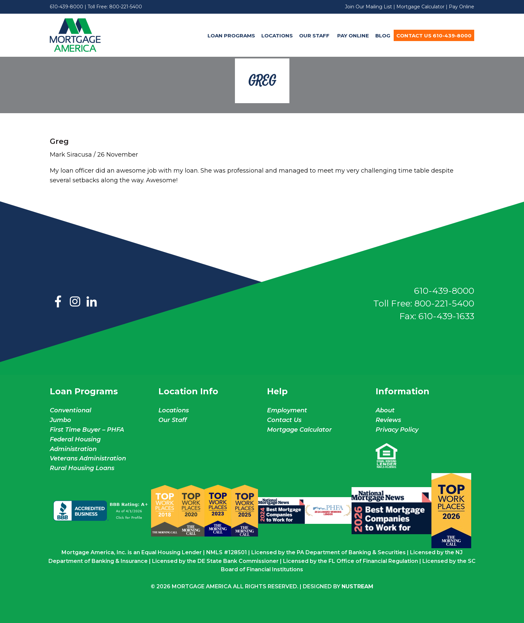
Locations (277, 35)
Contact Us (284, 420)
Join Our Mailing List (368, 7)
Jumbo (60, 420)
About (385, 410)
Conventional (70, 410)
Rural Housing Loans (82, 468)
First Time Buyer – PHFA (87, 429)
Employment (287, 410)
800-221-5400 (125, 7)
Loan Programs (231, 35)
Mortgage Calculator (420, 7)
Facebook (58, 302)
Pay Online (461, 7)
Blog (382, 35)
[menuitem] (231, 35)
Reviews (388, 420)
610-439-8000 (66, 7)
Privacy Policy (397, 429)
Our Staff (315, 35)
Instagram (75, 302)
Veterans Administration (88, 458)
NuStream (357, 586)
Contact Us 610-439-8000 (434, 35)
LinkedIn (91, 302)
